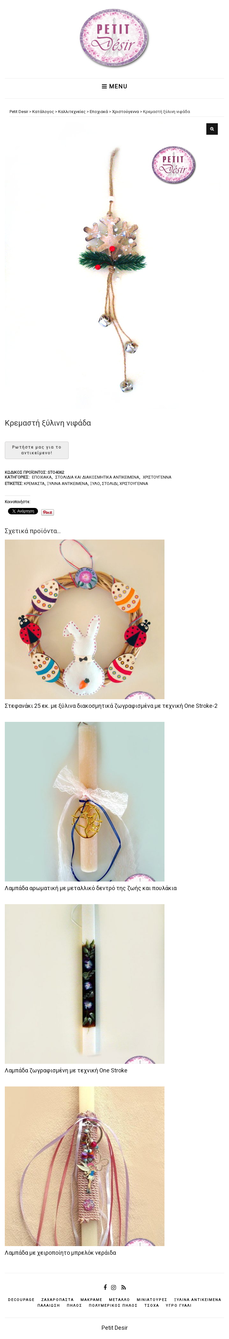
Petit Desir (115, 1327)
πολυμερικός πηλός (113, 1306)
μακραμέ (91, 1300)
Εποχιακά (42, 477)
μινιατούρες (152, 1300)
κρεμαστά (34, 483)
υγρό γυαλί (179, 1306)
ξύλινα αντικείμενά (67, 483)
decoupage (21, 1300)
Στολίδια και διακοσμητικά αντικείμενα (97, 477)
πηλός (74, 1306)
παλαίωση (48, 1306)
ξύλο (95, 483)
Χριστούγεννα (157, 477)
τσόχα (151, 1306)
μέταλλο (119, 1300)
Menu (114, 86)
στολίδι (110, 483)
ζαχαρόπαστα (57, 1300)
